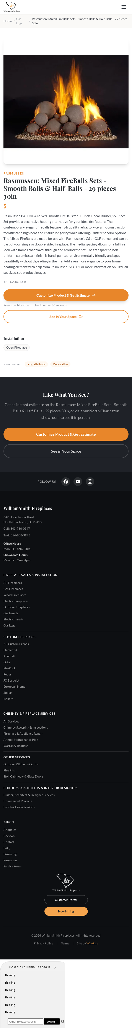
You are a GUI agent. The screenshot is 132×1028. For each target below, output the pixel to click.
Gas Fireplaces (13, 589)
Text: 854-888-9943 (16, 535)
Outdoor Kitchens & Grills (21, 764)
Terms (65, 943)
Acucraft (9, 656)
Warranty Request (15, 745)
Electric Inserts (13, 619)
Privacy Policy (43, 943)
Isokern (8, 698)
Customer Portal (66, 900)
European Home (14, 686)
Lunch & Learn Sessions (19, 807)
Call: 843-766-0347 (16, 528)
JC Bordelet (11, 680)
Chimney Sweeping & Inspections (25, 727)
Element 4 (10, 650)
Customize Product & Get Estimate (66, 295)
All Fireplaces (12, 583)
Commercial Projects (17, 801)
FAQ (6, 848)
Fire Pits (9, 770)
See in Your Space (66, 316)
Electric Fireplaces (15, 601)
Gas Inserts (10, 613)
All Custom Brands (16, 644)
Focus (7, 674)
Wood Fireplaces (14, 595)
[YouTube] (77, 481)
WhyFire (92, 943)
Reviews (9, 836)
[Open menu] (124, 7)
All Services (11, 721)
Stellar (7, 692)
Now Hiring (66, 911)
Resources (10, 860)
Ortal (7, 662)
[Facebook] (65, 481)
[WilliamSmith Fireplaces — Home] (11, 7)
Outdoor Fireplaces (16, 607)
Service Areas (12, 866)
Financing (10, 854)
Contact (8, 842)
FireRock (9, 668)
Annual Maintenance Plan (20, 739)
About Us (9, 829)
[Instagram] (90, 481)
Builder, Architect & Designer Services (29, 795)
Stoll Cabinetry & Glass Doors (23, 776)
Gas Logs (9, 625)
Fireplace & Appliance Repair (23, 733)
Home (7, 21)
